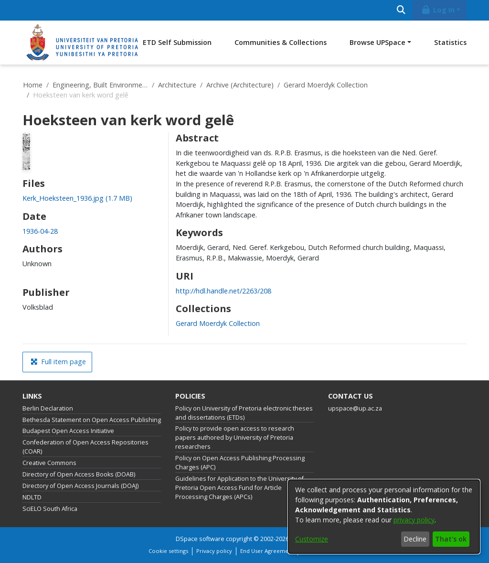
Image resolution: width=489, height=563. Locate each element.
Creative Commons (49, 463)
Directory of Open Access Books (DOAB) (78, 474)
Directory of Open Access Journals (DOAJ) (80, 486)
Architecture (177, 84)
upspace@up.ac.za (355, 408)
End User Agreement (267, 550)
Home (33, 84)
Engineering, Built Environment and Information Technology (100, 84)
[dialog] (383, 516)
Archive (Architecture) (240, 84)
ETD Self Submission (177, 42)
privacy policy (414, 519)
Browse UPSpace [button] (377, 42)
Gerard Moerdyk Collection (326, 84)
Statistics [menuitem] (450, 42)
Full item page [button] (58, 361)
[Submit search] (401, 10)
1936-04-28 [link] (40, 231)
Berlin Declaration (47, 408)
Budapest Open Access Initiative (68, 431)
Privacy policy (214, 550)
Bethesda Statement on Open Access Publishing (91, 420)
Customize (311, 538)
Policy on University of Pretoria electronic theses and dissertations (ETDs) (244, 413)
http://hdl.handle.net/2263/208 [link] (223, 290)
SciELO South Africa (49, 509)
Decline (415, 538)
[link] (77, 198)
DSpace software (200, 539)
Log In (438, 9)
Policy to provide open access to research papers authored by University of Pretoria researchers (234, 437)
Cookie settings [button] (168, 550)
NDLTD (32, 497)
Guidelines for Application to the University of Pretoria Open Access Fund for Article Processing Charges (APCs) (239, 488)
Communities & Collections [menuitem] (280, 42)
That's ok (451, 538)
